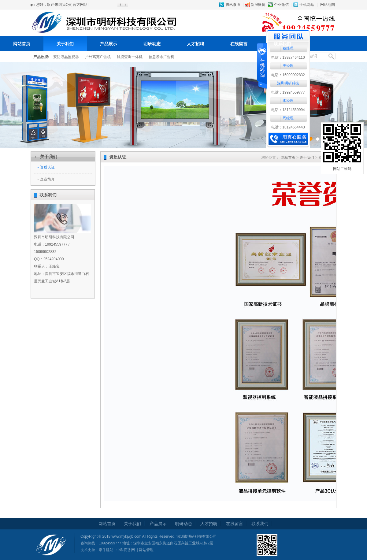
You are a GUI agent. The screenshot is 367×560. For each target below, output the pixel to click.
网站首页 (21, 43)
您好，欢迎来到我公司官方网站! (62, 5)
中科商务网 (126, 550)
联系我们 (282, 43)
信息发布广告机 (161, 57)
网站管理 (146, 550)
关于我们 (65, 43)
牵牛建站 (106, 550)
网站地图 (327, 4)
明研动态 (152, 43)
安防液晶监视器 (66, 57)
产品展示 (108, 43)
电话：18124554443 (288, 127)
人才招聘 (195, 43)
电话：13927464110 (288, 57)
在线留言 (238, 43)
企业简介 (47, 179)
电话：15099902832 (288, 75)
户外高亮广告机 (98, 57)
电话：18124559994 (288, 110)
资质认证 (47, 167)
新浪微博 (258, 4)
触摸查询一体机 (130, 57)
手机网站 (306, 4)
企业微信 (281, 4)
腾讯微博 (232, 4)
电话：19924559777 (288, 92)
